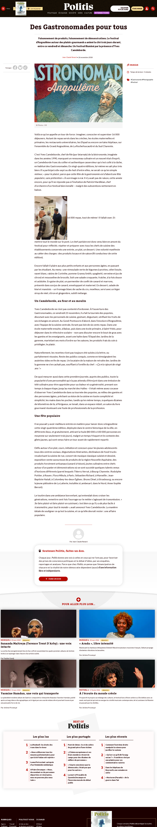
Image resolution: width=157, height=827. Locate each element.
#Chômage (39, 792)
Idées (80, 13)
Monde (3, 797)
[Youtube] (143, 809)
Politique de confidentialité (64, 819)
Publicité (80, 819)
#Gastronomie (136, 79)
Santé (11, 790)
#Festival (134, 82)
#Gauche (39, 788)
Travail (11, 783)
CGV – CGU (47, 819)
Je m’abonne (22, 790)
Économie (12, 785)
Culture (88, 13)
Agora (3, 783)
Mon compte (22, 799)
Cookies (89, 819)
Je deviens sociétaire (25, 788)
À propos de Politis (24, 797)
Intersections (102, 13)
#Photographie (147, 79)
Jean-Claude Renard (69, 57)
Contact (4, 819)
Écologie (63, 13)
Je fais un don (23, 785)
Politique (52, 13)
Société (72, 13)
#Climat (38, 783)
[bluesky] (136, 809)
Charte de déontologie (32, 819)
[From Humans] (132, 814)
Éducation (12, 788)
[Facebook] (129, 809)
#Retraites (39, 790)
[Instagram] (150, 809)
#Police (38, 785)
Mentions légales (15, 819)
